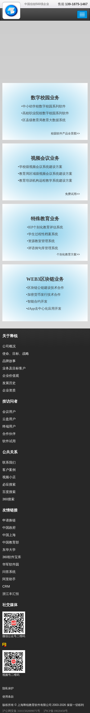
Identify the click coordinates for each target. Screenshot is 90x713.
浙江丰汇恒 (10, 594)
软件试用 (9, 441)
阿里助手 (9, 579)
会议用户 (9, 412)
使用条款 (8, 696)
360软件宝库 (11, 557)
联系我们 (9, 462)
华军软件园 (10, 564)
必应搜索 (9, 484)
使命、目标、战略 (15, 353)
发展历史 (9, 383)
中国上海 (9, 535)
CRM (6, 586)
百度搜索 (9, 492)
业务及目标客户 (14, 368)
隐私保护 (8, 688)
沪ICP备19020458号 (56, 711)
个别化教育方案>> (68, 254)
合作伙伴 (9, 434)
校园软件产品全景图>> (65, 133)
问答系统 (9, 572)
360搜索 (8, 499)
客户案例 (9, 470)
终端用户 (9, 426)
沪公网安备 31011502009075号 (21, 711)
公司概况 (9, 346)
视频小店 (9, 477)
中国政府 (9, 527)
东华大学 (9, 550)
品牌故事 (9, 361)
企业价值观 (10, 375)
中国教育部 (10, 542)
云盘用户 (9, 419)
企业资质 (9, 390)
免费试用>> (72, 194)
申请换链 (9, 520)
